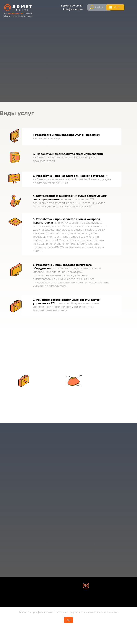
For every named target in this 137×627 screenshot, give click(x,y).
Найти (99, 7)
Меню (117, 7)
